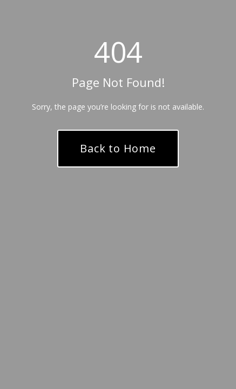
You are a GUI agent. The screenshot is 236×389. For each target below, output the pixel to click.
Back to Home (118, 148)
